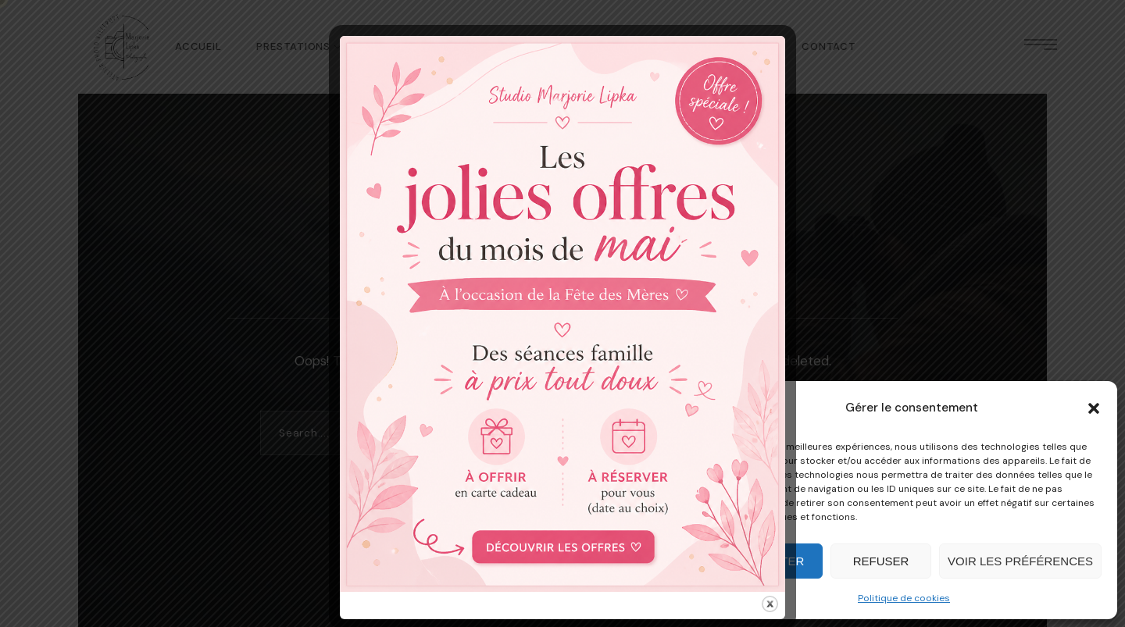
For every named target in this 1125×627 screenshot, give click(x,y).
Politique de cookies (904, 598)
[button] (1094, 408)
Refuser (881, 561)
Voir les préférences (1020, 561)
